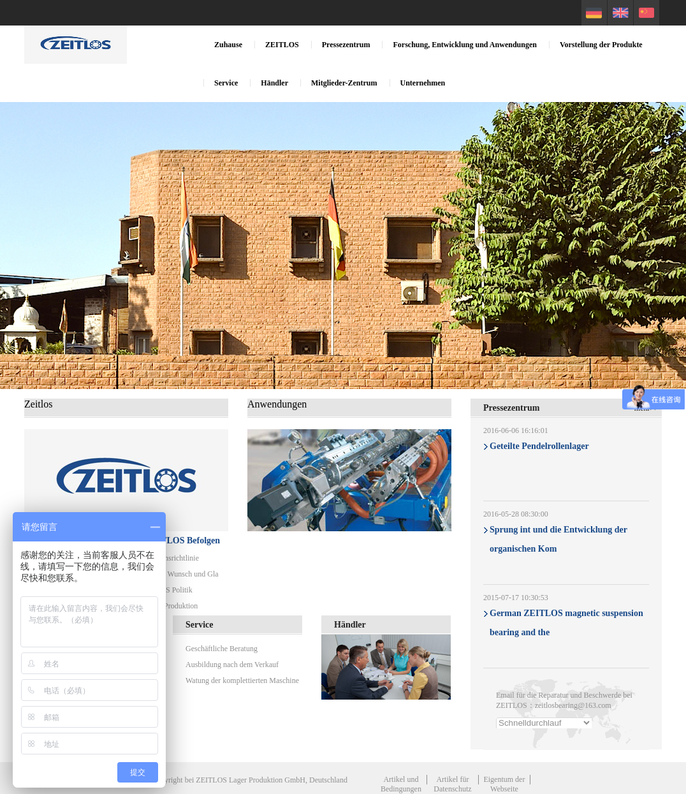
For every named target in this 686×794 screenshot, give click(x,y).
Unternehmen (423, 82)
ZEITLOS (282, 44)
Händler (274, 82)
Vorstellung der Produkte (601, 44)
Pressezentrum (346, 44)
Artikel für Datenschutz (452, 784)
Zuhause (228, 44)
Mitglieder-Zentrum (344, 82)
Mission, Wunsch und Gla (179, 574)
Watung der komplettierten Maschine (242, 680)
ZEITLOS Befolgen (182, 540)
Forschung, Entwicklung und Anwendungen (464, 44)
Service (226, 82)
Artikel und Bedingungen (401, 784)
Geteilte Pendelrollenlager (539, 446)
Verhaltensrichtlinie (169, 558)
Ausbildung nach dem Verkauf (232, 664)
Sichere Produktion (168, 605)
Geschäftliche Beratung (222, 648)
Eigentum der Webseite (504, 784)
